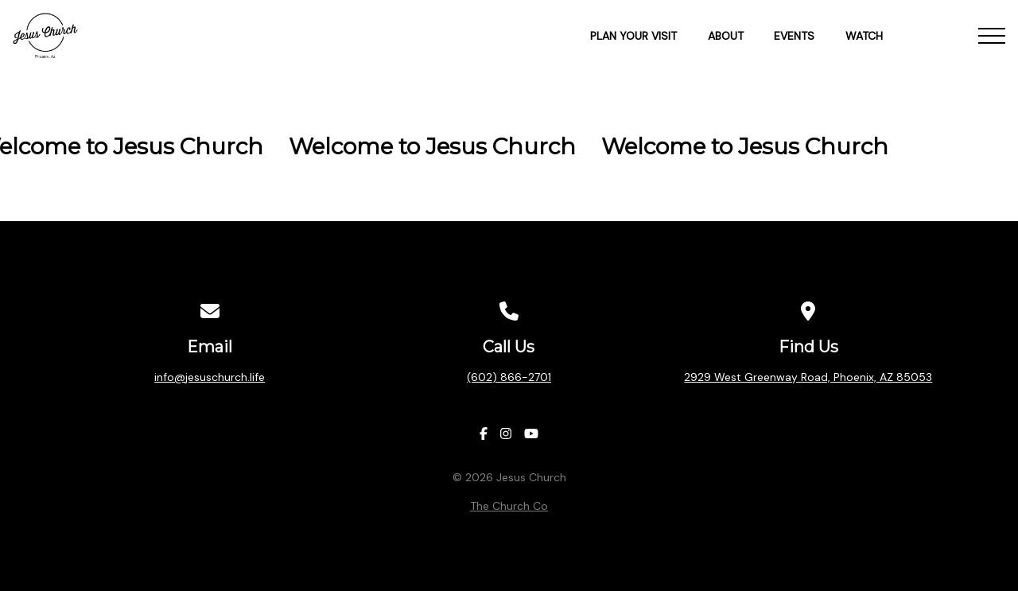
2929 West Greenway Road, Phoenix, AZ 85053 (808, 377)
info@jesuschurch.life (209, 377)
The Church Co (509, 506)
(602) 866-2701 (509, 377)
